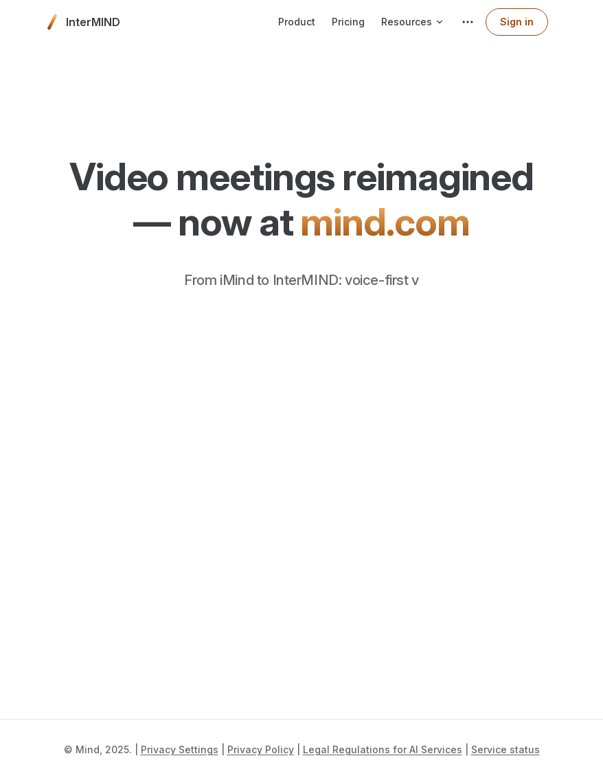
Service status (505, 749)
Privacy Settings (179, 749)
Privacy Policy (260, 749)
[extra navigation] (468, 22)
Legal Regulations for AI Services (382, 749)
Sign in (517, 21)
